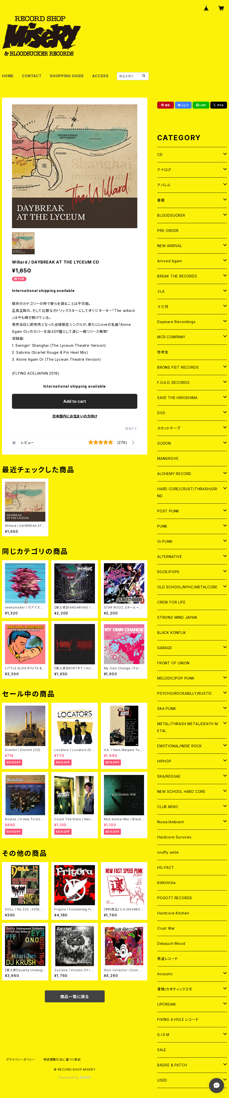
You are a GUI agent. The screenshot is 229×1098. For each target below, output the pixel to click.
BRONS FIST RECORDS (178, 367)
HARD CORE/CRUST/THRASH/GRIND (187, 492)
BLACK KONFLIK (171, 632)
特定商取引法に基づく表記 (62, 1059)
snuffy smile (168, 852)
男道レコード (167, 959)
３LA (160, 291)
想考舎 (162, 352)
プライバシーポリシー (20, 1059)
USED (162, 1080)
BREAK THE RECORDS (177, 276)
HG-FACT (165, 867)
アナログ (164, 170)
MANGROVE (167, 458)
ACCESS (100, 76)
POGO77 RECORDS (174, 898)
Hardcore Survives (174, 837)
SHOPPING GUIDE (67, 76)
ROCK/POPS (168, 572)
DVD (161, 413)
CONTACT (32, 76)
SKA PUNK (166, 708)
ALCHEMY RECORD (174, 474)
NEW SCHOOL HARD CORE (181, 791)
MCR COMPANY (171, 337)
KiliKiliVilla (166, 883)
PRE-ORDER (168, 230)
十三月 (162, 306)
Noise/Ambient (170, 822)
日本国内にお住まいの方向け (74, 416)
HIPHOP (164, 761)
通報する (131, 428)
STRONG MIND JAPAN (177, 617)
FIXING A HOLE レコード (177, 1019)
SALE (161, 1050)
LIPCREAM (166, 1004)
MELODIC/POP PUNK (176, 678)
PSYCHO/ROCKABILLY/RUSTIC (184, 693)
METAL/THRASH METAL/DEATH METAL (187, 727)
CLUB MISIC (167, 807)
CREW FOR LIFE (171, 602)
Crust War (166, 928)
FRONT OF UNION (173, 663)
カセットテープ (168, 428)
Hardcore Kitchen (173, 913)
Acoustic (165, 974)
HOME (8, 76)
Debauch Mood (171, 943)
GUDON (164, 443)
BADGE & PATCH (172, 1065)
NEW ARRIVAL (169, 246)
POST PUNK (168, 511)
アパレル (164, 185)
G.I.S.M (163, 1034)
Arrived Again (169, 261)
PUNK (162, 526)
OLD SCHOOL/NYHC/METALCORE (187, 587)
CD (160, 154)
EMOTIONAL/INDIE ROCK (179, 746)
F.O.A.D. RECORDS (173, 382)
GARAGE (164, 648)
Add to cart (74, 401)
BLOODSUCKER (171, 215)
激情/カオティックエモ (174, 989)
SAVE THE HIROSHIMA (177, 398)
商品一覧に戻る (74, 996)
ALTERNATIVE (169, 556)
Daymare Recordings (176, 322)
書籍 (161, 200)
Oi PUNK (165, 541)
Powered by (75, 1077)
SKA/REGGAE (169, 776)
